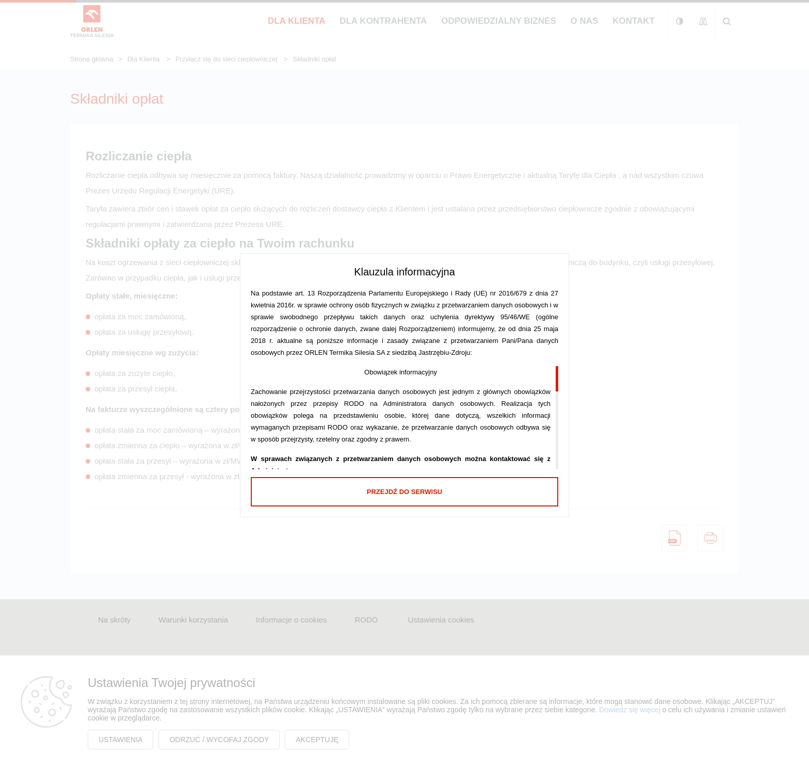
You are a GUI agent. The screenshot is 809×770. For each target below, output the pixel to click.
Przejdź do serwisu (404, 492)
